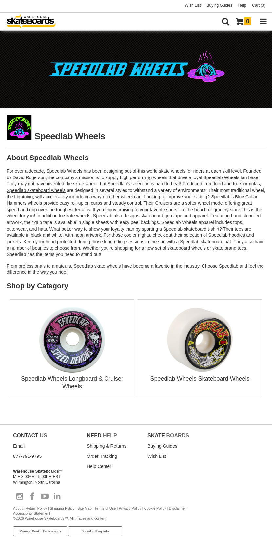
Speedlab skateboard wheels (36, 190)
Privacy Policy (130, 508)
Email (19, 446)
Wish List (193, 5)
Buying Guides (219, 5)
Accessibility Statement (31, 513)
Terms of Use (105, 508)
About (18, 508)
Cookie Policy (155, 508)
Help (242, 5)
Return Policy (36, 508)
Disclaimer (177, 508)
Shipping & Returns (106, 446)
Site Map (84, 508)
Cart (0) (258, 5)
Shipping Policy (62, 508)
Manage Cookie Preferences (40, 531)
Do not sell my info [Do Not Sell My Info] (95, 531)
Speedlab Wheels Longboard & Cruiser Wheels (72, 378)
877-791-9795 (27, 456)
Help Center (99, 466)
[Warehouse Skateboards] (34, 21)
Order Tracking (102, 456)
